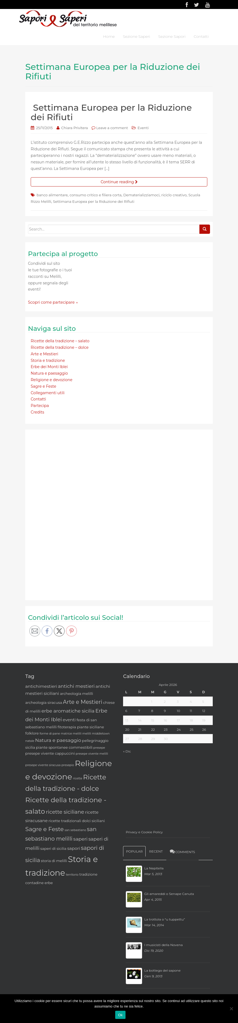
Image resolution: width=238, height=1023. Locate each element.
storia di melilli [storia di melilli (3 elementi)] (54, 861)
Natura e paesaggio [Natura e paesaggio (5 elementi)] (58, 740)
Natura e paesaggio (49, 373)
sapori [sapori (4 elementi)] (73, 848)
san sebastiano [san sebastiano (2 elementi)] (75, 830)
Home (109, 36)
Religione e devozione (51, 379)
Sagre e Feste (43, 386)
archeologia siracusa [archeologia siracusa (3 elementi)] (43, 702)
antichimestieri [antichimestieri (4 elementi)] (41, 686)
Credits (37, 412)
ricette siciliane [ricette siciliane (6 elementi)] (65, 812)
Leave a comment (112, 128)
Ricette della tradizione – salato (60, 340)
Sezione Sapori (171, 36)
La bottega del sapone (162, 970)
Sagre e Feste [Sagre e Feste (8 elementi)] (44, 829)
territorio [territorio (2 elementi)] (72, 874)
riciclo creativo (174, 195)
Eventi (143, 128)
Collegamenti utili (48, 392)
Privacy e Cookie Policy (144, 832)
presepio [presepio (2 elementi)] (67, 765)
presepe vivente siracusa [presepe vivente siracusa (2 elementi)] (43, 765)
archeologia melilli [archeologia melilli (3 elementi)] (76, 693)
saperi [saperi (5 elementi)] (80, 839)
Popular (134, 851)
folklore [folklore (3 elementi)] (32, 733)
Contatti (201, 36)
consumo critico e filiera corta (95, 195)
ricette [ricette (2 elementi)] (77, 778)
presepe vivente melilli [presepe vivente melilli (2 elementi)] (92, 753)
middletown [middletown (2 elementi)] (100, 733)
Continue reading (119, 181)
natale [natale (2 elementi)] (29, 741)
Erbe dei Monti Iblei (49, 366)
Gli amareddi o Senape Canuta (169, 894)
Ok (120, 1015)
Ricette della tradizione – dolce (60, 347)
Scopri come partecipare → (53, 302)
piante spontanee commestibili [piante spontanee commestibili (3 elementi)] (64, 747)
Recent (156, 851)
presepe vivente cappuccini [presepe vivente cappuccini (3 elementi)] (50, 753)
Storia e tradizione (48, 360)
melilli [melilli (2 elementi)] (86, 733)
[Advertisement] (68, 513)
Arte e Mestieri (44, 354)
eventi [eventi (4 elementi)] (69, 719)
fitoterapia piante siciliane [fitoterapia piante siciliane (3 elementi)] (81, 727)
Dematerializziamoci (141, 195)
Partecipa (40, 405)
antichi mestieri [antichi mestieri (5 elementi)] (76, 686)
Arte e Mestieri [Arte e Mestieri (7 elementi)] (82, 702)
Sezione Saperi (136, 36)
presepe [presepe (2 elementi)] (99, 748)
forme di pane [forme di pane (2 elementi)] (50, 733)
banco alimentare (52, 195)
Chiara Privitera (74, 128)
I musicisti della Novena (163, 945)
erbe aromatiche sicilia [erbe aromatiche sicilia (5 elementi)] (67, 711)
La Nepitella (154, 868)
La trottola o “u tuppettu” (164, 919)
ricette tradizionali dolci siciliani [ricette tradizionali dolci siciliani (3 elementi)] (77, 821)
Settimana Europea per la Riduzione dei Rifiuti (111, 112)
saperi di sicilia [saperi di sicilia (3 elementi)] (53, 848)
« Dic (127, 751)
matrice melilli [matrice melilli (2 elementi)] (71, 733)
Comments (182, 851)
